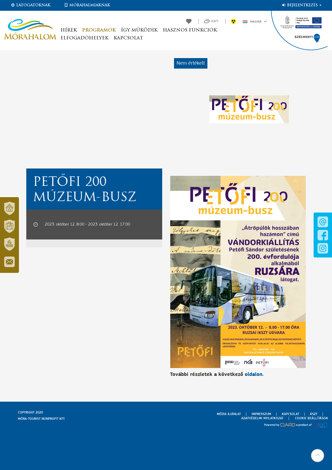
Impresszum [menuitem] (261, 414)
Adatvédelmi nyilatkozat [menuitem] (262, 418)
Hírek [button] (68, 30)
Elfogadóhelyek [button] (84, 38)
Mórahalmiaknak (87, 5)
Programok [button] (99, 30)
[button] (317, 455)
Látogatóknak (30, 5)
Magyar (255, 21)
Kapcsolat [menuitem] (290, 414)
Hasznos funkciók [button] (190, 30)
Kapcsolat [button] (128, 38)
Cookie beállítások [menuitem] (311, 418)
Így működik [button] (139, 30)
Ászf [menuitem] (313, 414)
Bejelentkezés (301, 5)
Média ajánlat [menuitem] (229, 414)
